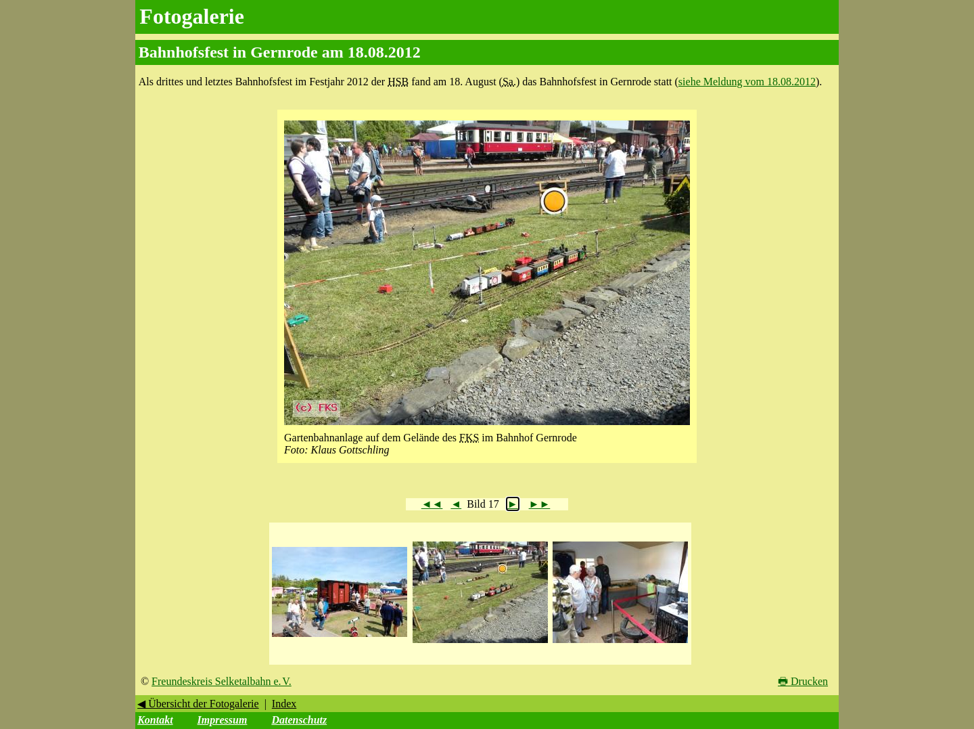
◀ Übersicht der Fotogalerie (198, 703)
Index (284, 703)
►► (540, 504)
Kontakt (154, 720)
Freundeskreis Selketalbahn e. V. (222, 681)
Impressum (223, 720)
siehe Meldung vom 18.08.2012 (747, 81)
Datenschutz (299, 720)
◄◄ (432, 504)
